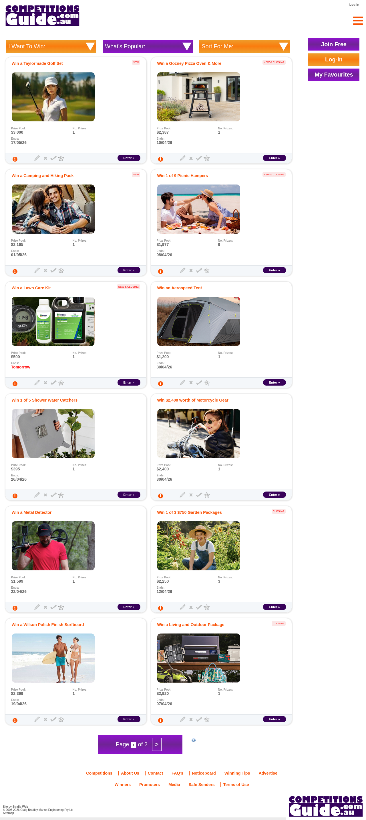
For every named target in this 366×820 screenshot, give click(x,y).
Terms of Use (236, 784)
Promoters (149, 784)
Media (174, 784)
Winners (123, 784)
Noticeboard (204, 773)
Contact (155, 773)
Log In (354, 4)
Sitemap (8, 813)
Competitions (99, 773)
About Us (130, 773)
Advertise (267, 773)
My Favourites (334, 74)
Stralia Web (20, 806)
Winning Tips (237, 773)
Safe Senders (201, 784)
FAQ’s (177, 773)
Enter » (128, 158)
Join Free (334, 44)
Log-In (334, 59)
